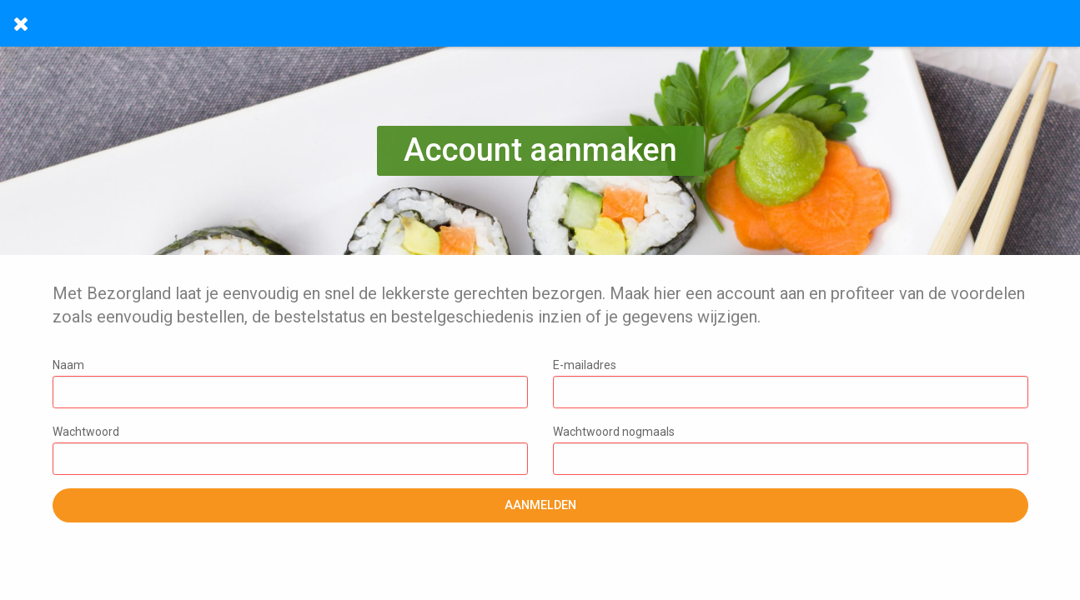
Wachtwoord (290, 450)
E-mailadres (790, 383)
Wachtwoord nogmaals (790, 450)
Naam (290, 383)
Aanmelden (540, 505)
